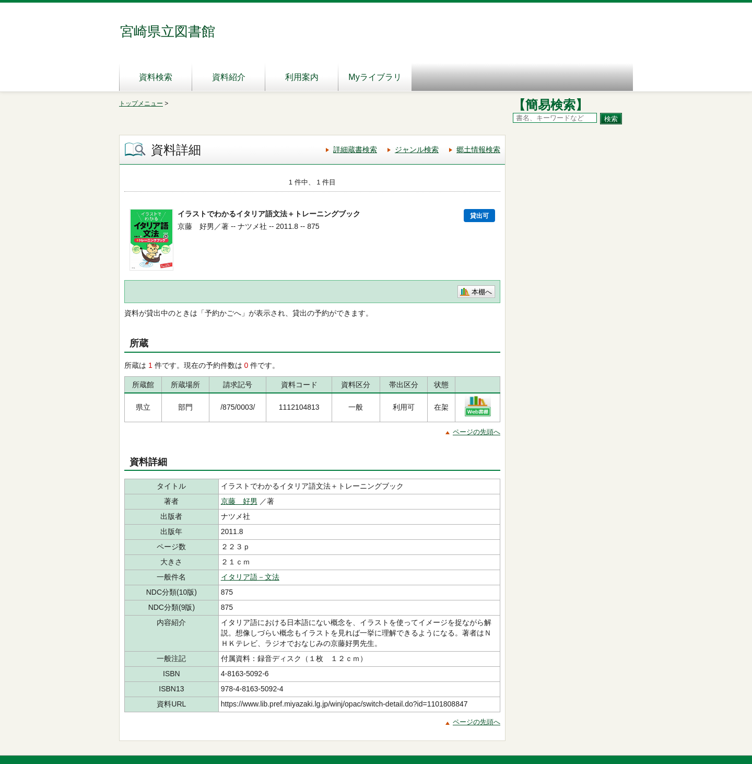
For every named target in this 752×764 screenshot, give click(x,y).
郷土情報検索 (478, 149)
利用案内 (302, 77)
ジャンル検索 (417, 149)
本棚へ (482, 292)
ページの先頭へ (476, 432)
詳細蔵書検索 (355, 149)
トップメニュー (141, 103)
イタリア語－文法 (250, 577)
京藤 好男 (239, 501)
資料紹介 (228, 77)
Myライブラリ (374, 77)
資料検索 (155, 77)
